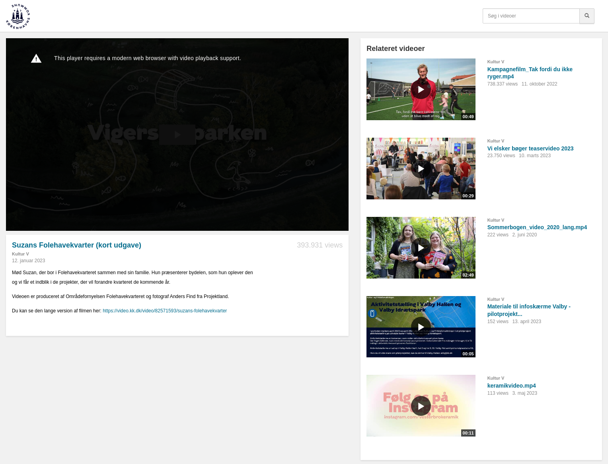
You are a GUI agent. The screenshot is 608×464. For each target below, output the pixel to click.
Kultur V (20, 253)
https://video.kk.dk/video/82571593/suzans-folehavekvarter (165, 311)
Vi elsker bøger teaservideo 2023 (530, 148)
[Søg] (586, 15)
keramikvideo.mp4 (511, 385)
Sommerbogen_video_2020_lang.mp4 (537, 227)
